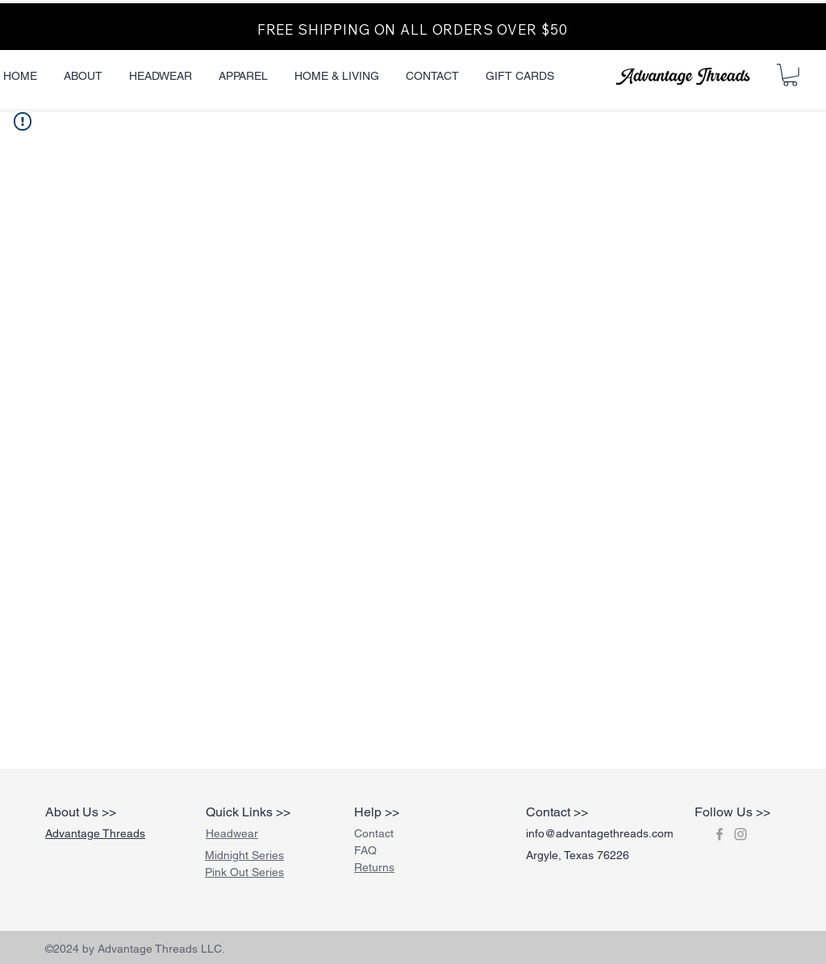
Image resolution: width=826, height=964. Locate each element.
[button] (790, 75)
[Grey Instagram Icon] (740, 834)
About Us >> (80, 812)
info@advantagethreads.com (600, 833)
